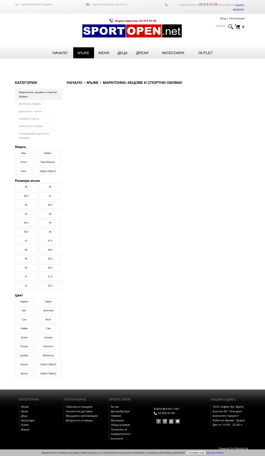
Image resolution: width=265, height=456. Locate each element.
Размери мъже (27, 181)
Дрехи (142, 53)
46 (50, 231)
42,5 (50, 204)
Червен (24, 301)
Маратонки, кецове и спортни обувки (38, 94)
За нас (115, 406)
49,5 (50, 258)
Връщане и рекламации (82, 416)
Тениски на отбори (31, 126)
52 (26, 285)
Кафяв (24, 328)
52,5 (50, 285)
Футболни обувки (30, 103)
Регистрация (237, 18)
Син (24, 319)
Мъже (83, 53)
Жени (103, 53)
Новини (116, 416)
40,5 (26, 195)
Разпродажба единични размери (34, 136)
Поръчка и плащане (79, 406)
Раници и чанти (29, 118)
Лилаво (48, 337)
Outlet (205, 53)
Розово (24, 346)
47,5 (50, 240)
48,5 (50, 249)
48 (26, 249)
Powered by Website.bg (233, 448)
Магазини (117, 420)
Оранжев (48, 310)
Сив (48, 328)
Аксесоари (173, 53)
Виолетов (48, 355)
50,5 (50, 267)
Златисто (48, 346)
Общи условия (120, 425)
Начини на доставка (79, 411)
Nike (23, 153)
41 (50, 195)
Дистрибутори (120, 411)
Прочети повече (215, 452)
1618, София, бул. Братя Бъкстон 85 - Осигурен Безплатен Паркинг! (228, 411)
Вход (223, 18)
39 (26, 186)
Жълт (48, 319)
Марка (20, 147)
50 (26, 267)
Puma (23, 162)
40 (50, 186)
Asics (23, 171)
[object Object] (48, 364)
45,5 (26, 231)
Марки (25, 429)
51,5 (50, 276)
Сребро (24, 355)
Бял (24, 310)
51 (26, 276)
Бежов (24, 364)
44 (50, 213)
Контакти (117, 438)
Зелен (24, 337)
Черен (48, 301)
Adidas (47, 153)
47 (26, 240)
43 (26, 213)
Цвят (19, 295)
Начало (59, 53)
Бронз (24, 373)
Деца (122, 53)
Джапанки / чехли (30, 111)
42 (26, 204)
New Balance (48, 162)
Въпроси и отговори (79, 420)
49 (26, 258)
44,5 (26, 222)
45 (50, 222)
